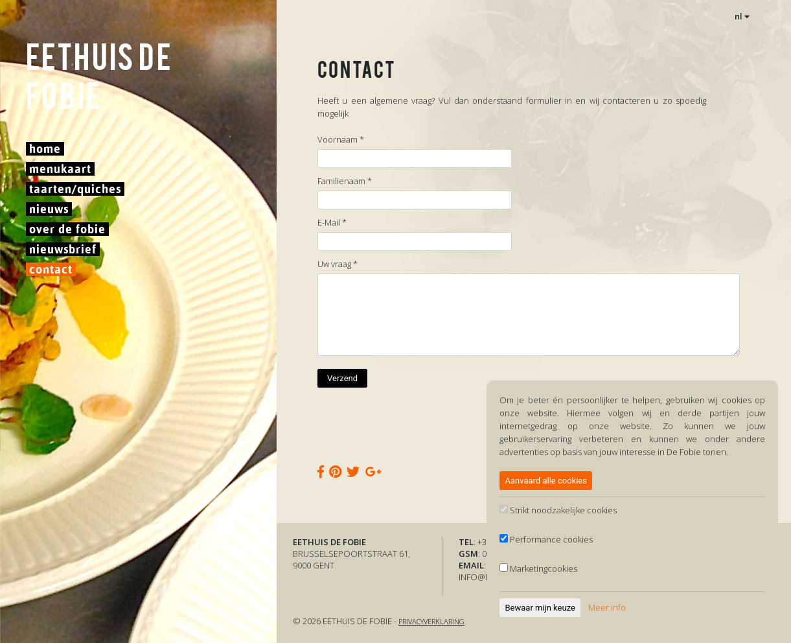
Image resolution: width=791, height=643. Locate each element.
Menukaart (60, 169)
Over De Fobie (67, 229)
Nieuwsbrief (63, 249)
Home (45, 149)
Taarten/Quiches (75, 189)
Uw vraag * (337, 264)
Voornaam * (340, 139)
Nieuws (49, 209)
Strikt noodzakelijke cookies (558, 510)
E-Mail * (332, 222)
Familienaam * (344, 181)
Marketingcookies (538, 568)
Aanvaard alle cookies (546, 480)
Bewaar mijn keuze (540, 608)
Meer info (607, 607)
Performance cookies (546, 539)
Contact (51, 269)
